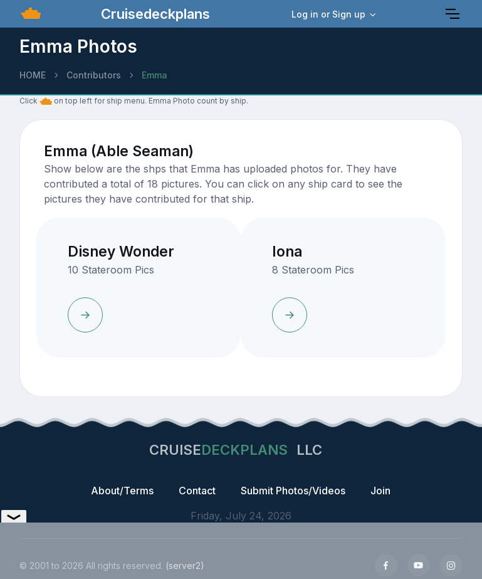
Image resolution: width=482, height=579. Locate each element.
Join (380, 490)
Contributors (93, 75)
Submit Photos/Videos (293, 490)
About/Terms (122, 490)
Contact (197, 490)
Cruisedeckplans (153, 14)
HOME (32, 75)
